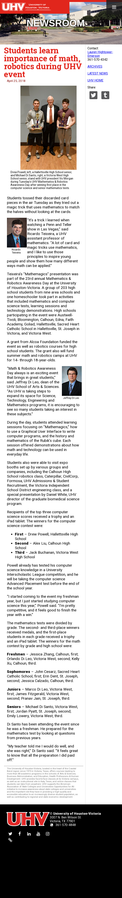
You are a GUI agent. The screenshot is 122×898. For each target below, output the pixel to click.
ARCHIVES (94, 66)
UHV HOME (95, 80)
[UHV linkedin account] (29, 834)
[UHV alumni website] (10, 840)
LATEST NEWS (97, 73)
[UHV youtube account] (38, 834)
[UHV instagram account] (47, 834)
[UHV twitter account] (10, 834)
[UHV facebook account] (19, 834)
